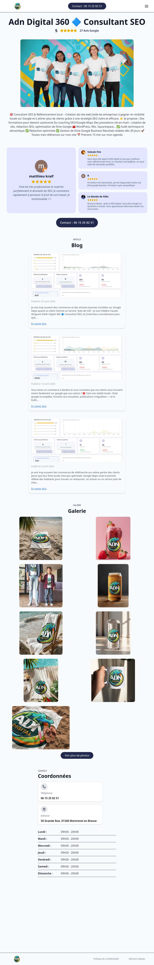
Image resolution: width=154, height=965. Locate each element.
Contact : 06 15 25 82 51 (87, 6)
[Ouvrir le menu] (146, 6)
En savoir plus (39, 323)
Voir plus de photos (77, 755)
